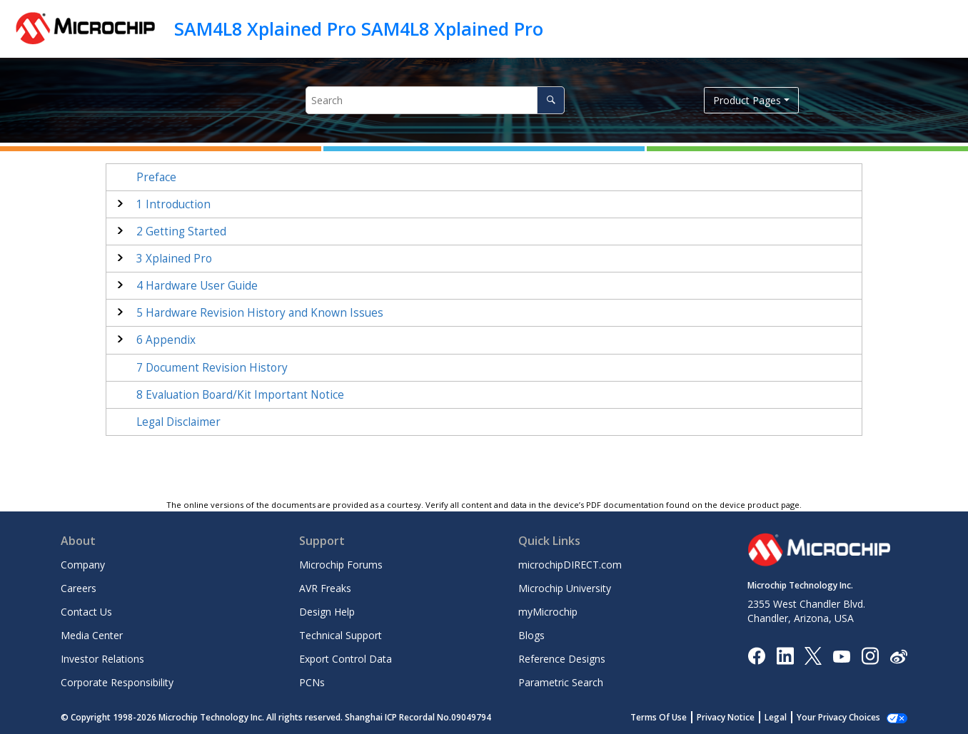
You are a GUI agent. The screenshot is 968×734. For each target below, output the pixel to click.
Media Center (92, 635)
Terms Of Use (674, 717)
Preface (156, 177)
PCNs (312, 682)
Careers (78, 588)
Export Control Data (345, 659)
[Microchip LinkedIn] (785, 655)
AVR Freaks (325, 588)
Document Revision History (212, 367)
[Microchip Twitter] (813, 655)
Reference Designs (561, 659)
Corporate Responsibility (117, 682)
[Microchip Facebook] (756, 655)
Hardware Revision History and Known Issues (259, 312)
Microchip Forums (341, 564)
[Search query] (435, 100)
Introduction (173, 204)
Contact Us (86, 611)
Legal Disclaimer (178, 421)
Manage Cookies (846, 717)
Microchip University (564, 588)
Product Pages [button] (747, 100)
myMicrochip (548, 611)
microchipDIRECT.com (570, 564)
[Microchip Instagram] (870, 655)
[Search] (551, 100)
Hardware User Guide (197, 285)
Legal (791, 717)
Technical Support (340, 635)
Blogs (531, 635)
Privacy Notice (741, 717)
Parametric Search (560, 682)
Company (83, 564)
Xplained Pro (174, 258)
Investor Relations (102, 659)
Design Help (327, 611)
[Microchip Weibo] (898, 656)
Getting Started (181, 231)
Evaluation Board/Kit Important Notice (240, 394)
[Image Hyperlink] (841, 656)
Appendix (166, 339)
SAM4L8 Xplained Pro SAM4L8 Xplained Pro (358, 28)
